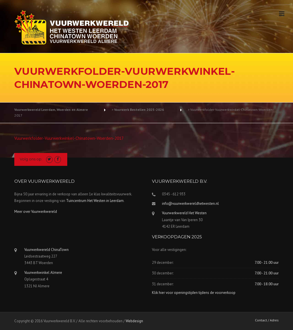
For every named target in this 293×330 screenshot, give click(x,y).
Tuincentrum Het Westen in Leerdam (95, 200)
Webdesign (134, 321)
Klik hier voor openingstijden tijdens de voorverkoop (193, 292)
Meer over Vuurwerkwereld (35, 211)
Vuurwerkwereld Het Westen (184, 213)
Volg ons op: (31, 159)
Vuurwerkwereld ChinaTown (46, 249)
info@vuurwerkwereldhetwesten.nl (190, 203)
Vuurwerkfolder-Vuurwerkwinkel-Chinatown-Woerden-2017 (69, 138)
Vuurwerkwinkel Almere (43, 272)
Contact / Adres (267, 320)
